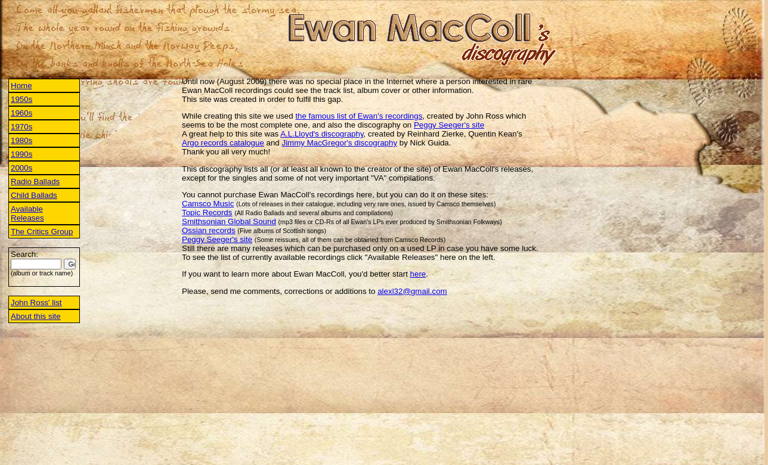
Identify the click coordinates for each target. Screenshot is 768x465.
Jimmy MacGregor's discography (339, 142)
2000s (21, 167)
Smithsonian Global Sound (229, 221)
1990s (21, 154)
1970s (21, 126)
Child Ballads (34, 195)
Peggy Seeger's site (449, 124)
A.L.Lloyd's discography (321, 133)
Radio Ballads (35, 181)
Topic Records (207, 212)
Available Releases (27, 213)
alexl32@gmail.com (412, 291)
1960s (21, 112)
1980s (21, 140)
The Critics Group (42, 231)
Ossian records (209, 230)
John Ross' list (36, 302)
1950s (21, 99)
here (418, 273)
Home (21, 85)
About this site (36, 316)
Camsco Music (208, 203)
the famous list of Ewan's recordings (358, 115)
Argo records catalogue (223, 142)
